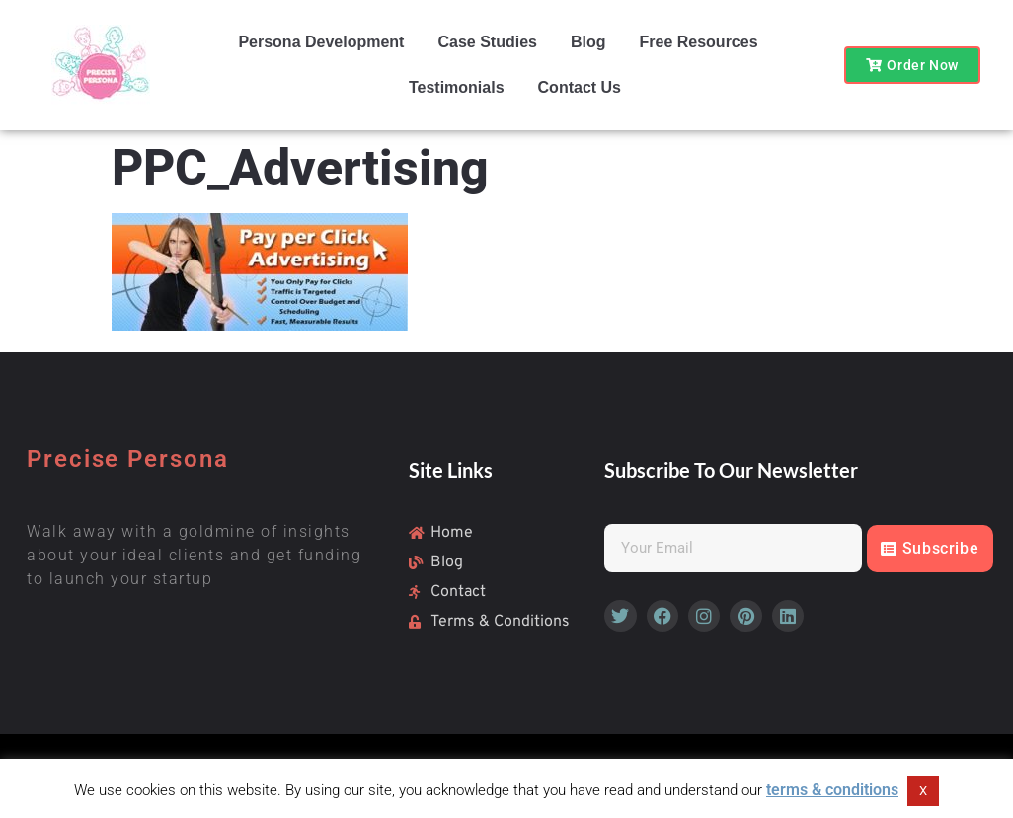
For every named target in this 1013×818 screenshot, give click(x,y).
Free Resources (698, 42)
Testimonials (457, 87)
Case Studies (486, 42)
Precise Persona (128, 459)
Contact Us (579, 87)
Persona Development (321, 42)
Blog (588, 42)
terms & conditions (832, 790)
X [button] (923, 790)
